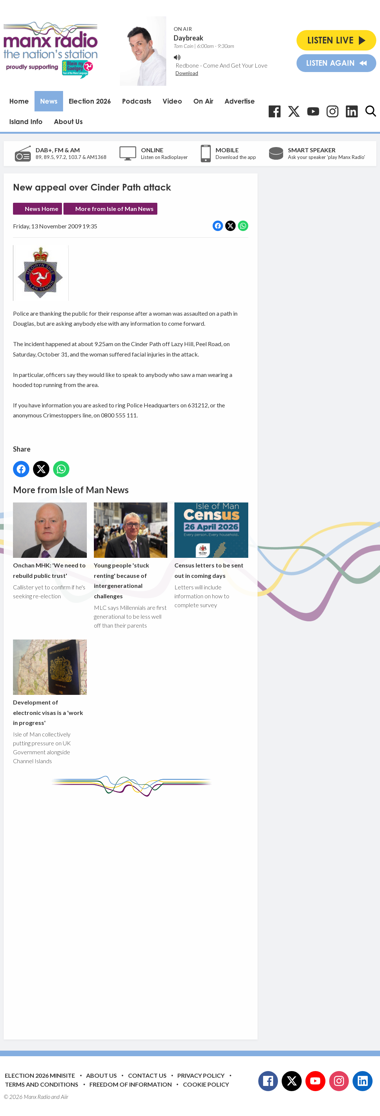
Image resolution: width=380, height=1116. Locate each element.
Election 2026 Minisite (40, 1075)
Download (187, 73)
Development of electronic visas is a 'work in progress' (50, 683)
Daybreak (188, 38)
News (49, 101)
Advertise (240, 101)
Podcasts (136, 101)
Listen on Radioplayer (164, 157)
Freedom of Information (130, 1084)
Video (172, 101)
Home (19, 101)
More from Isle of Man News (114, 208)
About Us (68, 121)
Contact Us (147, 1075)
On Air (203, 101)
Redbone (187, 65)
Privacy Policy (201, 1075)
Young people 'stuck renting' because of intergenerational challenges (131, 550)
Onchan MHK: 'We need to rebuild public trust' (50, 540)
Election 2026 (90, 101)
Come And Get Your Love (235, 65)
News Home (41, 208)
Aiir (64, 1096)
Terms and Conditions (41, 1084)
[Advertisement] (152, 912)
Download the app (236, 157)
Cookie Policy (206, 1084)
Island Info (26, 121)
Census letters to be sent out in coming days (211, 540)
